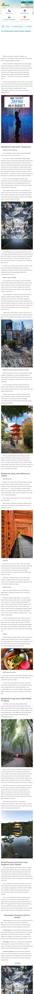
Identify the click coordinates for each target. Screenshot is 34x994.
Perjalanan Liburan (17, 26)
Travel (7, 26)
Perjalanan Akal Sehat (27, 7)
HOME (27, 2)
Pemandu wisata (28, 4)
